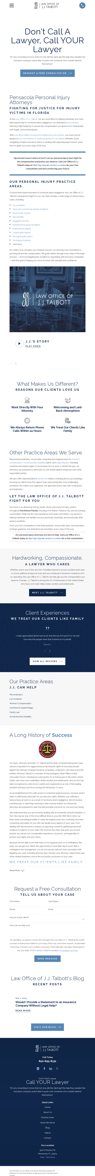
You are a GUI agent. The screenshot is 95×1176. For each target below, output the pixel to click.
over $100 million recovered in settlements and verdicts (39, 135)
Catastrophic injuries (21, 232)
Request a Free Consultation (47, 73)
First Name (15, 901)
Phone (12, 909)
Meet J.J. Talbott (47, 592)
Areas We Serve (47, 1122)
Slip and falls (18, 217)
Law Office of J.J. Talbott (26, 119)
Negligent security (20, 221)
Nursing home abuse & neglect (26, 225)
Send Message (47, 958)
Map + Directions (47, 1157)
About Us (47, 1112)
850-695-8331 (47, 1061)
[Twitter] (57, 1068)
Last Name (53, 901)
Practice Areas (47, 1117)
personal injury (72, 122)
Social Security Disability (34, 462)
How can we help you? (20, 925)
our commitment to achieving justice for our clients (42, 138)
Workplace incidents (21, 240)
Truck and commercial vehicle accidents (30, 209)
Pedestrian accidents (21, 228)
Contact (47, 1138)
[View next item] (15, 363)
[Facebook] (44, 1068)
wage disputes (62, 462)
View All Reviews (47, 661)
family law (42, 478)
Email (50, 909)
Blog (47, 1127)
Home (47, 1107)
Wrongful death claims (22, 236)
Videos (47, 1133)
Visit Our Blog (47, 1027)
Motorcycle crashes (21, 213)
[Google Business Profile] (38, 1068)
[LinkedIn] (50, 1068)
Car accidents (18, 205)
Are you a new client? (19, 917)
